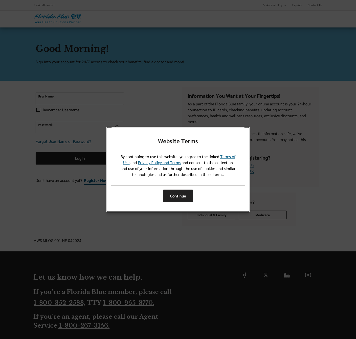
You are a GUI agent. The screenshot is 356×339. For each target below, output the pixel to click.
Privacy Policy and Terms (159, 162)
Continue (178, 195)
